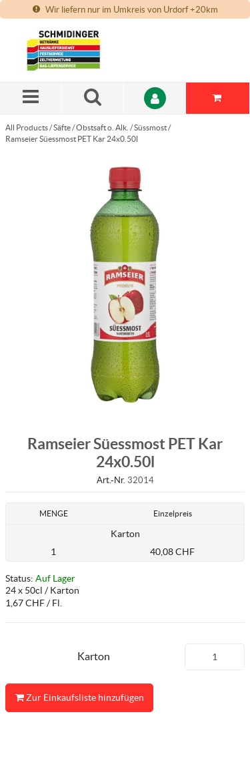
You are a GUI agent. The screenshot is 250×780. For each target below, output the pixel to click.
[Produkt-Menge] (215, 657)
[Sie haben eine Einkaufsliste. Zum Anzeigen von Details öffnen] (218, 98)
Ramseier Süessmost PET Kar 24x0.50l (71, 138)
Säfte (62, 127)
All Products (26, 127)
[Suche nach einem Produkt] (93, 98)
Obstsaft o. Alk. (102, 127)
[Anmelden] (155, 98)
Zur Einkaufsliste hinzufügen (79, 698)
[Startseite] (82, 50)
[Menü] (31, 98)
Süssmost (150, 127)
